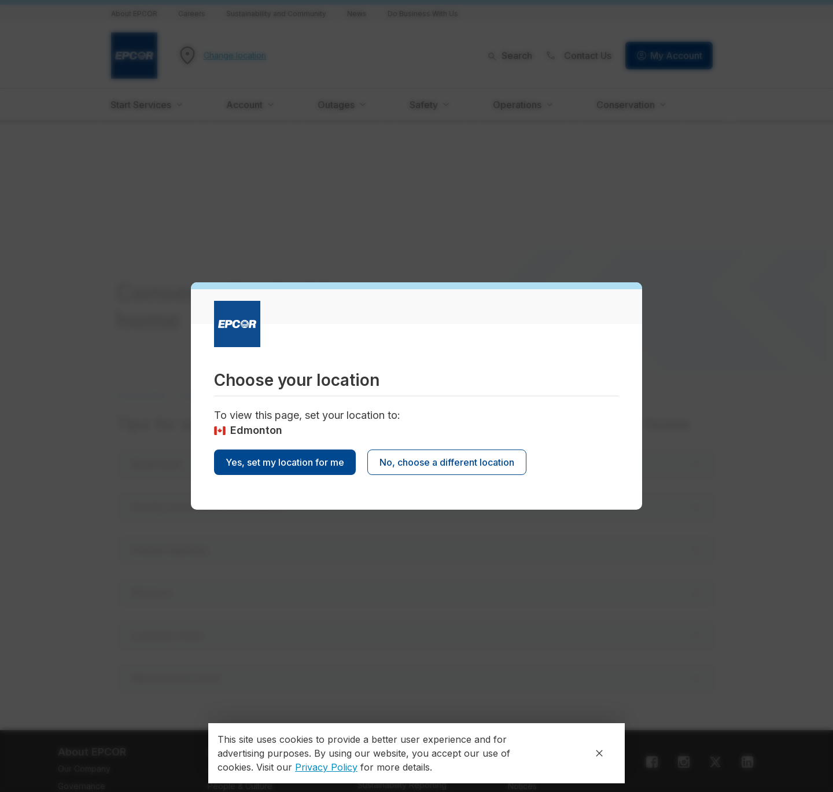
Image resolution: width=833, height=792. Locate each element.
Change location (235, 55)
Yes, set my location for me (285, 462)
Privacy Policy (326, 767)
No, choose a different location (446, 462)
